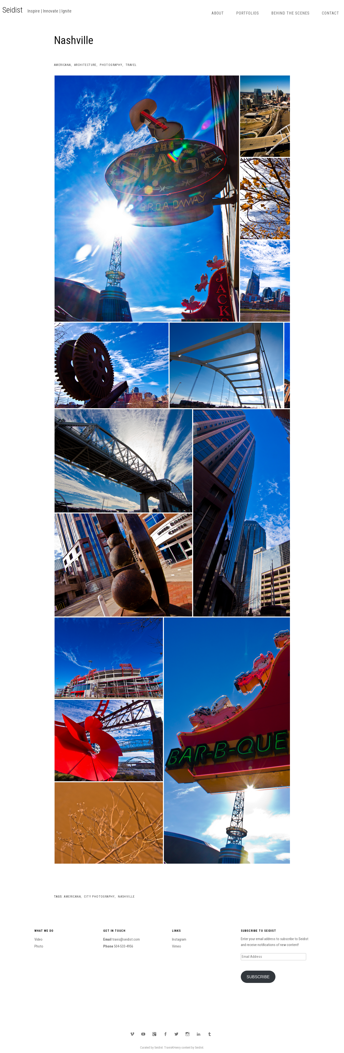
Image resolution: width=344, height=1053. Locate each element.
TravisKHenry (172, 1047)
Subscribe (258, 977)
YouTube (143, 1034)
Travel (131, 65)
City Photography (99, 896)
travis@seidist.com (126, 939)
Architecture (85, 65)
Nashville (126, 896)
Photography (111, 65)
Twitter (176, 1034)
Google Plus (154, 1034)
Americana (62, 65)
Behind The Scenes (290, 13)
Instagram (179, 939)
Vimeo (176, 946)
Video (38, 939)
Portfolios (247, 13)
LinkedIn (198, 1034)
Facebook (165, 1034)
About (218, 13)
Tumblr (210, 1034)
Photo (38, 946)
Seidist (12, 10)
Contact (330, 13)
